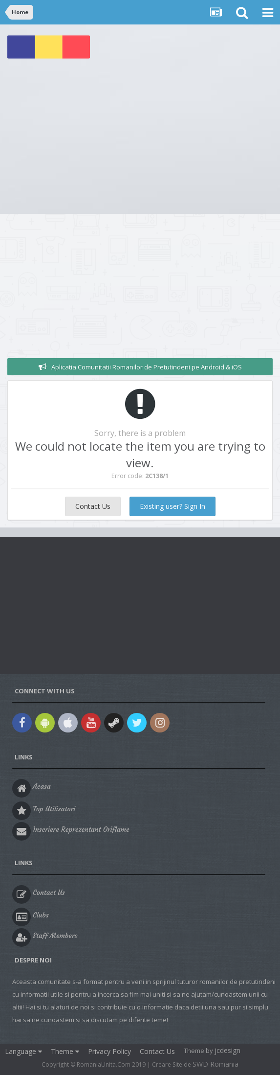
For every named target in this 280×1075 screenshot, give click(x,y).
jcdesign (227, 1050)
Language (23, 1051)
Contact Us (92, 506)
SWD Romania (215, 1064)
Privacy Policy (109, 1051)
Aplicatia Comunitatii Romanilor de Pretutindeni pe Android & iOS (146, 367)
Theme (65, 1051)
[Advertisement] (140, 140)
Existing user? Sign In (172, 506)
